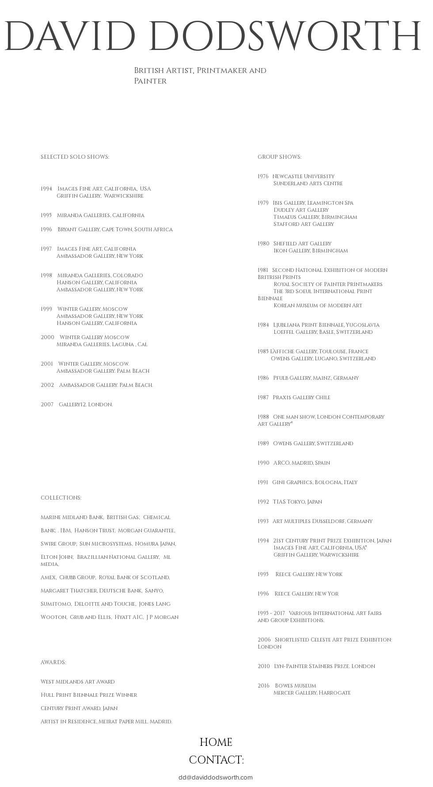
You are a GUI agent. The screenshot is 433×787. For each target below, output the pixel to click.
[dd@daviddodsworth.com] (215, 777)
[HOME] (216, 743)
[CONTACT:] (216, 761)
